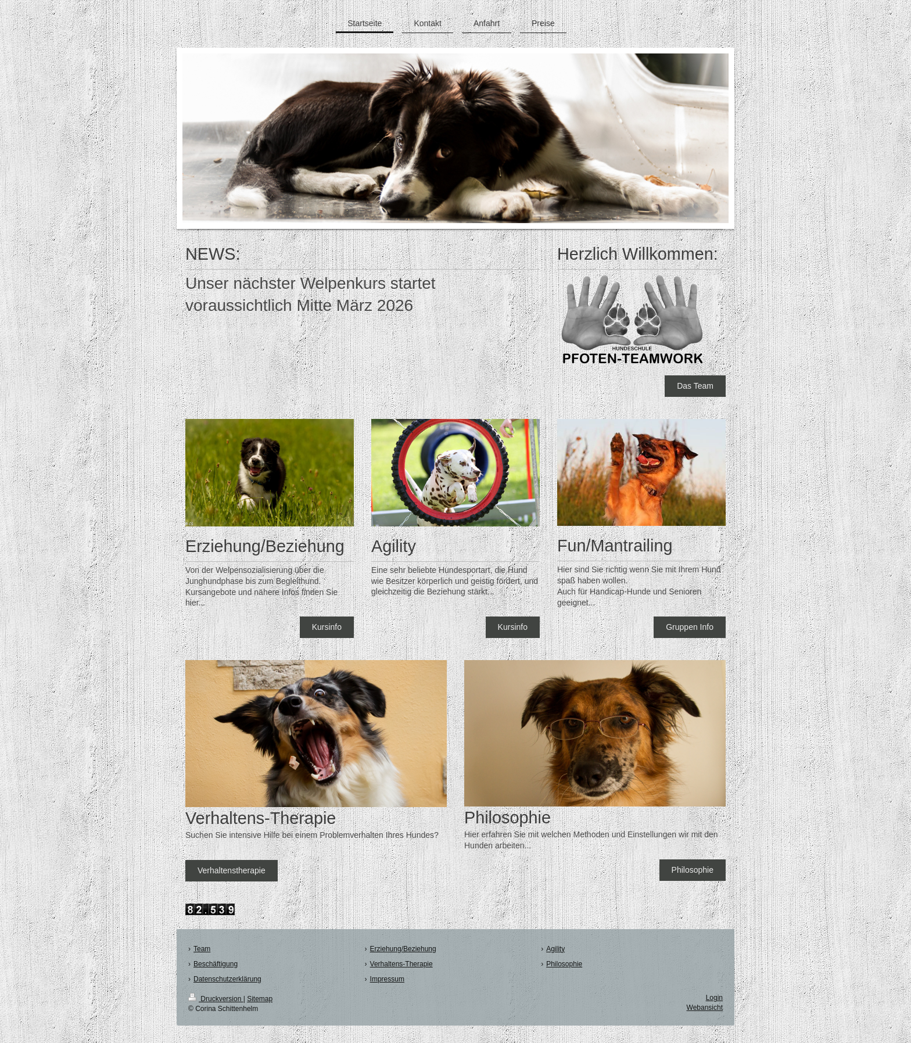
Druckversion (215, 999)
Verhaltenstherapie (232, 870)
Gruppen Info (689, 627)
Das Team (695, 385)
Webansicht (705, 1007)
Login (714, 998)
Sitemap (259, 999)
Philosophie (692, 869)
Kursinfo (327, 627)
